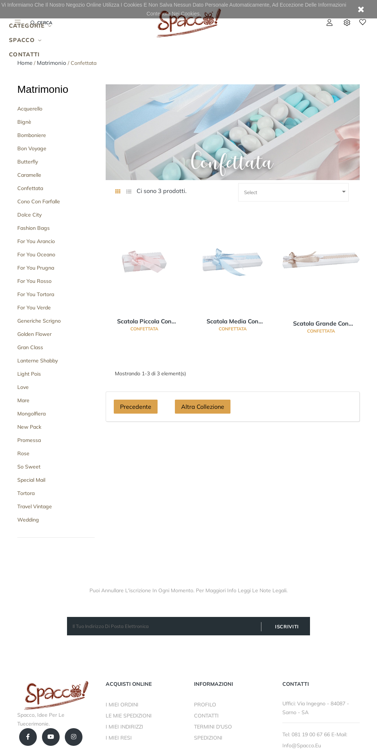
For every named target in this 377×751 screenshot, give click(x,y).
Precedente (135, 406)
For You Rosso (34, 281)
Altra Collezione (202, 406)
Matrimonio (42, 89)
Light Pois (29, 374)
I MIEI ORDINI (122, 704)
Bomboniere (31, 135)
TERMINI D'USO (213, 726)
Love (23, 387)
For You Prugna (35, 267)
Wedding (28, 519)
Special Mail (31, 480)
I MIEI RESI (119, 737)
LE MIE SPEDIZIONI (129, 715)
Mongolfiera (31, 413)
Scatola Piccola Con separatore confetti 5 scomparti (144, 321)
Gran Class (30, 347)
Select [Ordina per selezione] (296, 191)
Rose (23, 453)
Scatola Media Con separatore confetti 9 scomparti (232, 321)
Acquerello (29, 108)
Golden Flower (34, 334)
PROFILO (205, 704)
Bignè (24, 122)
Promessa (29, 440)
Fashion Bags (33, 228)
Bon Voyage (31, 148)
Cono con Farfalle (38, 201)
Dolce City (29, 214)
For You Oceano (36, 254)
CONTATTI (206, 715)
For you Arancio (36, 241)
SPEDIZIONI (208, 737)
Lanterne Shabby (37, 360)
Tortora (26, 493)
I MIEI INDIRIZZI (124, 726)
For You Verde (34, 307)
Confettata (30, 188)
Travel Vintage (34, 506)
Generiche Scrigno (39, 320)
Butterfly (27, 161)
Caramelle (29, 175)
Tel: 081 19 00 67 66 (306, 734)
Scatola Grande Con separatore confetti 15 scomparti (321, 324)
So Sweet (28, 466)
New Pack (29, 427)
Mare (23, 400)
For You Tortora (35, 294)
